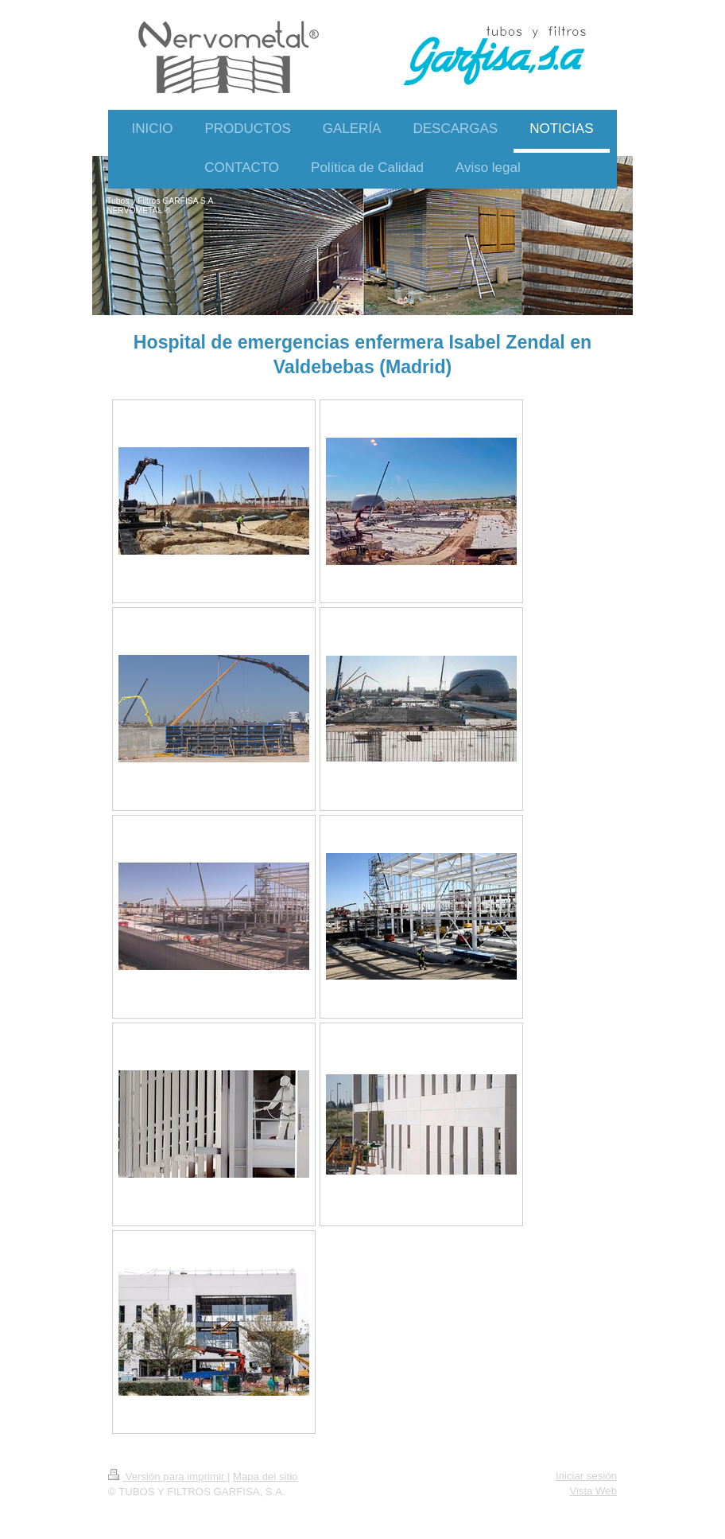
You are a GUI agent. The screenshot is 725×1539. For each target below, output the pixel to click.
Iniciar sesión (586, 1476)
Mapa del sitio (265, 1477)
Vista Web (593, 1491)
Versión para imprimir (167, 1477)
